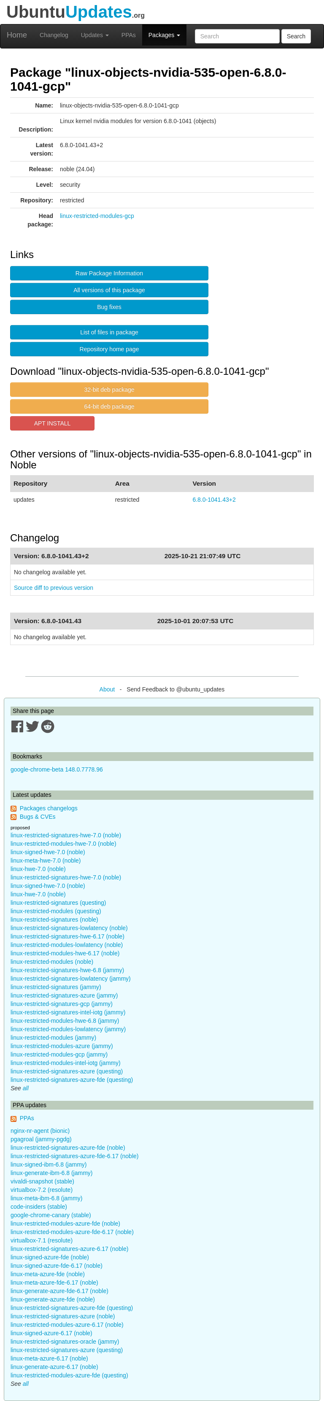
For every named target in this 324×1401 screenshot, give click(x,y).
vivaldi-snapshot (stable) (42, 1181)
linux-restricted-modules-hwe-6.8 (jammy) (65, 1020)
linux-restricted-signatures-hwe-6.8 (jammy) (67, 970)
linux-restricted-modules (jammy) (53, 1037)
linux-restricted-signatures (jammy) (56, 987)
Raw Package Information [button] (109, 273)
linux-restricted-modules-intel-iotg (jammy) (66, 1062)
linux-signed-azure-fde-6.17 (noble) (57, 1265)
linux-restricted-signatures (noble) (54, 919)
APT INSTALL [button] (52, 423)
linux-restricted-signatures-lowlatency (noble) (69, 928)
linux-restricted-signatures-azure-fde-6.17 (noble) (74, 1156)
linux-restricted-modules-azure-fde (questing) (69, 1375)
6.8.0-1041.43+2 (213, 499)
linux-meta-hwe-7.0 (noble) (46, 860)
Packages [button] (164, 35)
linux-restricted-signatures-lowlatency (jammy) (71, 978)
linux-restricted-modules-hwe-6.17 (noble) (65, 953)
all (26, 1088)
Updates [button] (95, 35)
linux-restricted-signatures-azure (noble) (63, 1316)
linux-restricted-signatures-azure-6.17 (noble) (69, 1248)
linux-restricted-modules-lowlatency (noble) (67, 944)
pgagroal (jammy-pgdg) (41, 1139)
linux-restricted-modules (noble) (52, 961)
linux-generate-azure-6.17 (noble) (54, 1366)
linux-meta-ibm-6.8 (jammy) (46, 1198)
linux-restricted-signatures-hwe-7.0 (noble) (66, 835)
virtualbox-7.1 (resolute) (42, 1240)
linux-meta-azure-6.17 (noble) (49, 1358)
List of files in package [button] (109, 332)
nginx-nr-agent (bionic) (40, 1130)
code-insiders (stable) (39, 1206)
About (107, 689)
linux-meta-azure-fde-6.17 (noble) (54, 1282)
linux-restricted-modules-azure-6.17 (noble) (67, 1324)
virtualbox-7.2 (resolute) (42, 1189)
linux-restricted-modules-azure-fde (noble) (65, 1223)
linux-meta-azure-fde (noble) (48, 1274)
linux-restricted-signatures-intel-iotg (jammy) (68, 1012)
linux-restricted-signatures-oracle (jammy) (65, 1341)
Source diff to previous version (53, 587)
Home (17, 35)
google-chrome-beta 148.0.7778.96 (57, 769)
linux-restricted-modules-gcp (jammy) (59, 1054)
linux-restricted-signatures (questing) (58, 902)
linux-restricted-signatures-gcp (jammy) (62, 1003)
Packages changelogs (49, 808)
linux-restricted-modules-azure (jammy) (62, 1046)
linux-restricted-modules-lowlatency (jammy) (68, 1029)
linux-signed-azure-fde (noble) (50, 1257)
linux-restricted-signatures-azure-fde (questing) (72, 1079)
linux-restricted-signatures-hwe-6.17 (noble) (67, 936)
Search (296, 36)
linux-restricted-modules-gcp (97, 215)
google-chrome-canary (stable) (51, 1215)
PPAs (129, 35)
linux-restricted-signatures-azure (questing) (67, 1071)
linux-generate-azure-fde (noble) (53, 1299)
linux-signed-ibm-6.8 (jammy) (49, 1164)
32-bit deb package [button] (109, 389)
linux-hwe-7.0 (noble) (38, 869)
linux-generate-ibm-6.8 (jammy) (52, 1173)
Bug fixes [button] (109, 307)
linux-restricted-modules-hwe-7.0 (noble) (63, 843)
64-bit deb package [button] (109, 406)
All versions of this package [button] (109, 290)
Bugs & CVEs (38, 816)
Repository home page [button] (109, 349)
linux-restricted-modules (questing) (56, 911)
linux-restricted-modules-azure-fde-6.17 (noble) (72, 1232)
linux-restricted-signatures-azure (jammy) (64, 995)
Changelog (54, 35)
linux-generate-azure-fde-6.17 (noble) (59, 1291)
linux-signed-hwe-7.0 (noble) (48, 852)
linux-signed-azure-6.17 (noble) (51, 1333)
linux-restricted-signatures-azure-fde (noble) (68, 1147)
